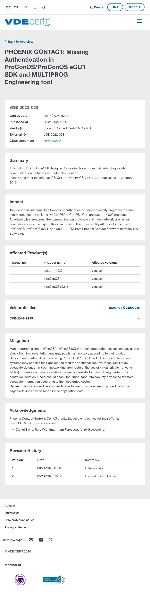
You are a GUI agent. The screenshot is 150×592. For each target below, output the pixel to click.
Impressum (12, 512)
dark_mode (35, 7)
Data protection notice (19, 520)
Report (134, 7)
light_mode (25, 7)
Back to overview (20, 41)
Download (51, 141)
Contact (10, 505)
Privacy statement (16, 527)
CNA (115, 7)
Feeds (98, 7)
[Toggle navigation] (139, 21)
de (8, 7)
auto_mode (43, 7)
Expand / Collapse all (124, 307)
